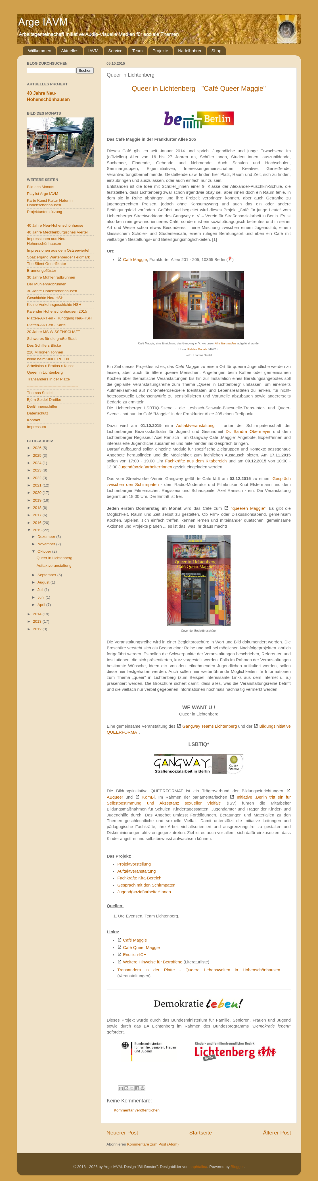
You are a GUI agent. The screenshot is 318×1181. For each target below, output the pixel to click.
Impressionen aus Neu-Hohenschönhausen (47, 241)
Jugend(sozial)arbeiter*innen (145, 467)
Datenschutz (37, 413)
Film (226, 343)
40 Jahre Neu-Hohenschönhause (55, 225)
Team (137, 50)
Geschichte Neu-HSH (45, 298)
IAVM (93, 50)
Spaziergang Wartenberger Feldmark (58, 257)
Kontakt (33, 420)
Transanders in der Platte (48, 379)
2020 (38, 492)
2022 (38, 478)
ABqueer (115, 797)
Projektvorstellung (134, 864)
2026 (38, 448)
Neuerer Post (122, 1133)
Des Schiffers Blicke (44, 345)
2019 (38, 500)
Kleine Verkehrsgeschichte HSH (54, 304)
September (47, 575)
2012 (38, 629)
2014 (38, 614)
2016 (38, 523)
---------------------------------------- (52, 218)
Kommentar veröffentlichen (137, 1110)
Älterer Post (277, 1133)
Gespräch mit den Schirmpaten (146, 885)
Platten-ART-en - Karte (46, 325)
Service (115, 50)
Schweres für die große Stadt (52, 338)
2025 (38, 455)
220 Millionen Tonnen (45, 352)
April (41, 605)
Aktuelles (69, 50)
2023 (38, 470)
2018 (38, 508)
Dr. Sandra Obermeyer (248, 431)
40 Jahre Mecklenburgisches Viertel (57, 232)
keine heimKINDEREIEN (48, 359)
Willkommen (39, 50)
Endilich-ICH (135, 954)
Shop (216, 50)
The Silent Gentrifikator (46, 264)
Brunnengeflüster (41, 270)
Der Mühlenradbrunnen (46, 284)
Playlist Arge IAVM (42, 193)
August (44, 582)
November (46, 544)
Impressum (36, 427)
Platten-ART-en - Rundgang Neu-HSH (59, 318)
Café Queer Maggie (141, 947)
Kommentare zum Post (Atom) (153, 1144)
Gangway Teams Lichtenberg (209, 726)
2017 (38, 515)
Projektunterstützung (44, 212)
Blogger (237, 1167)
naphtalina (198, 1167)
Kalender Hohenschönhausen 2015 (57, 311)
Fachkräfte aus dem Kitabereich (196, 461)
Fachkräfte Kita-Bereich (139, 878)
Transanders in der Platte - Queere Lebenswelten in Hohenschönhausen (198, 970)
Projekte (160, 50)
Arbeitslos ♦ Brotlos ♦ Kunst (50, 366)
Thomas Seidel (40, 393)
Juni (41, 597)
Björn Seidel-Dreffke (44, 399)
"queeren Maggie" (248, 508)
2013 (38, 621)
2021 (38, 485)
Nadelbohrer (190, 50)
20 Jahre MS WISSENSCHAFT (53, 332)
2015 (38, 530)
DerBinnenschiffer (42, 406)
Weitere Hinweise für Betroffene (152, 962)
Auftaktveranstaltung (195, 425)
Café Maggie (135, 259)
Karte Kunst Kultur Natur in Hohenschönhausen (50, 202)
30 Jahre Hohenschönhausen (52, 291)
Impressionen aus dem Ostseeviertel (58, 250)
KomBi (148, 797)
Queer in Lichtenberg (45, 372)
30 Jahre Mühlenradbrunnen (51, 277)
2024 (38, 463)
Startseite (200, 1133)
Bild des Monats (197, 349)
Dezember (46, 536)
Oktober (44, 551)
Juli (40, 590)
